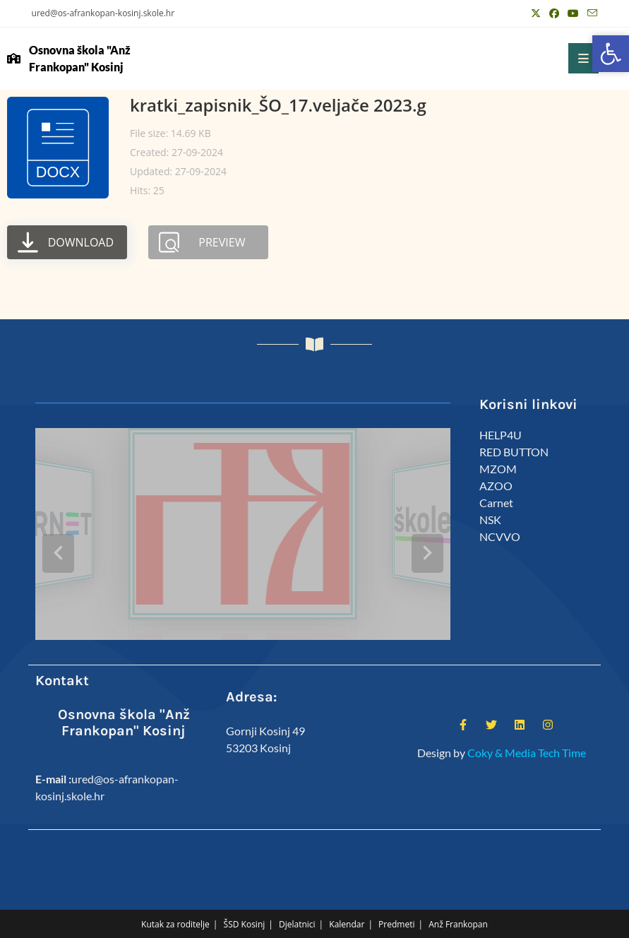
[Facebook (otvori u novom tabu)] (554, 13)
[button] (610, 53)
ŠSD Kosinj (244, 904)
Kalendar (346, 904)
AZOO (496, 485)
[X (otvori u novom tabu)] (536, 13)
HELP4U (500, 434)
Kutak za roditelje (175, 904)
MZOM (498, 468)
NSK (490, 519)
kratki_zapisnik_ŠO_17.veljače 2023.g (278, 105)
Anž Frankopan (458, 904)
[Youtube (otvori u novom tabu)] (573, 13)
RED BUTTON (514, 451)
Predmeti (396, 904)
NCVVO (499, 536)
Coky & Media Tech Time (526, 731)
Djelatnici (297, 904)
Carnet (496, 502)
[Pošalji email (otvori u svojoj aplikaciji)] (590, 13)
